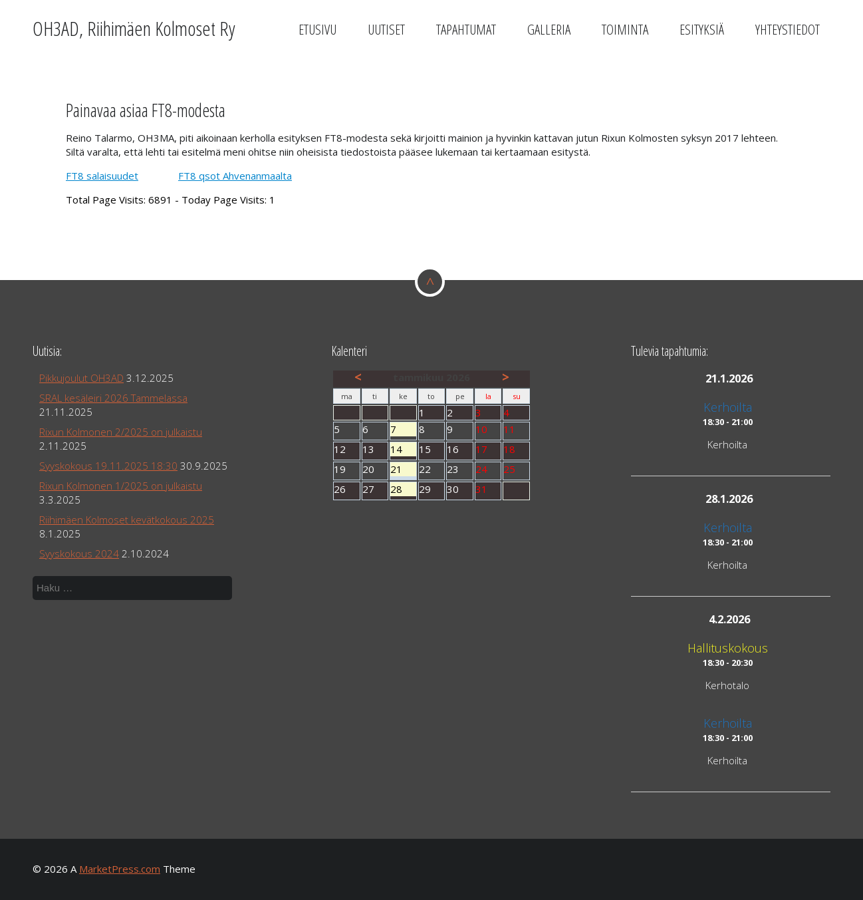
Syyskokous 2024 (79, 553)
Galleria (548, 29)
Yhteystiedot (787, 29)
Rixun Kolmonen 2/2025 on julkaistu (120, 431)
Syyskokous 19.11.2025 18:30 (108, 465)
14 (403, 449)
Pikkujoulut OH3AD (81, 377)
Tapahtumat (466, 29)
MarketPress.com (119, 868)
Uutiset (386, 29)
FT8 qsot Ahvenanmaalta (235, 175)
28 (403, 489)
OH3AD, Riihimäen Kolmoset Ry (134, 28)
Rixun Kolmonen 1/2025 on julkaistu (120, 485)
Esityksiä (701, 29)
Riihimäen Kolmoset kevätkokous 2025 (126, 519)
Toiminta (625, 29)
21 (403, 469)
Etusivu (317, 29)
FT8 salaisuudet (102, 175)
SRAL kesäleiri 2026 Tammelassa (113, 397)
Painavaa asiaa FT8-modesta (145, 110)
